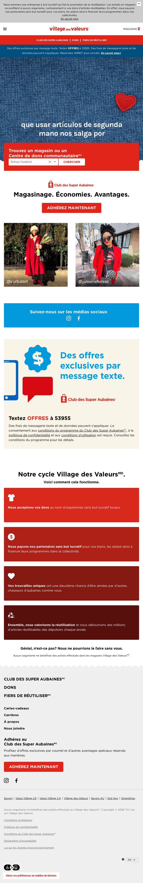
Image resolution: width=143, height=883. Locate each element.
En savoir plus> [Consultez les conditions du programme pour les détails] (111, 53)
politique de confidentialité (29, 435)
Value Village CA (50, 798)
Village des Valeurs (76, 798)
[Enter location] (28, 162)
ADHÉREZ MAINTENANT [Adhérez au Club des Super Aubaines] (33, 766)
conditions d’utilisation (78, 435)
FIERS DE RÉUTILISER (27, 695)
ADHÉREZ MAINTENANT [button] (71, 207)
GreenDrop (128, 798)
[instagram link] (68, 318)
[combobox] (33, 162)
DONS (10, 687)
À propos (11, 722)
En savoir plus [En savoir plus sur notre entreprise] (69, 18)
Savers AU (97, 798)
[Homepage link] (70, 29)
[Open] (55, 162)
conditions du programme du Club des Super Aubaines (82, 430)
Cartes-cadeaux (16, 708)
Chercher (71, 162)
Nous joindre (14, 728)
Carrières (11, 715)
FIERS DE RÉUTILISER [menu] (95, 40)
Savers (8, 798)
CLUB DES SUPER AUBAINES (34, 679)
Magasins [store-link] (131, 29)
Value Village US (26, 798)
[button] (9, 29)
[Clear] (50, 162)
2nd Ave (112, 798)
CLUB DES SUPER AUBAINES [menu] (52, 40)
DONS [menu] (75, 40)
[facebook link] (78, 318)
